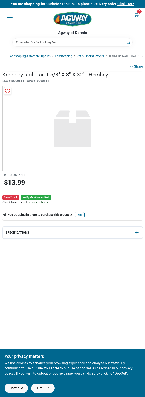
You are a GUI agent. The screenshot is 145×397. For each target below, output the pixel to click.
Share (136, 66)
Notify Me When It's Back (36, 197)
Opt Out (43, 388)
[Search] (128, 42)
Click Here (125, 4)
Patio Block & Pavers (90, 56)
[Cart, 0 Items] (136, 14)
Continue (16, 388)
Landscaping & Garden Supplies (29, 56)
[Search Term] (72, 42)
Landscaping (63, 56)
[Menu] (10, 17)
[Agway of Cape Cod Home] (72, 19)
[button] (73, 232)
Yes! (79, 214)
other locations (38, 202)
